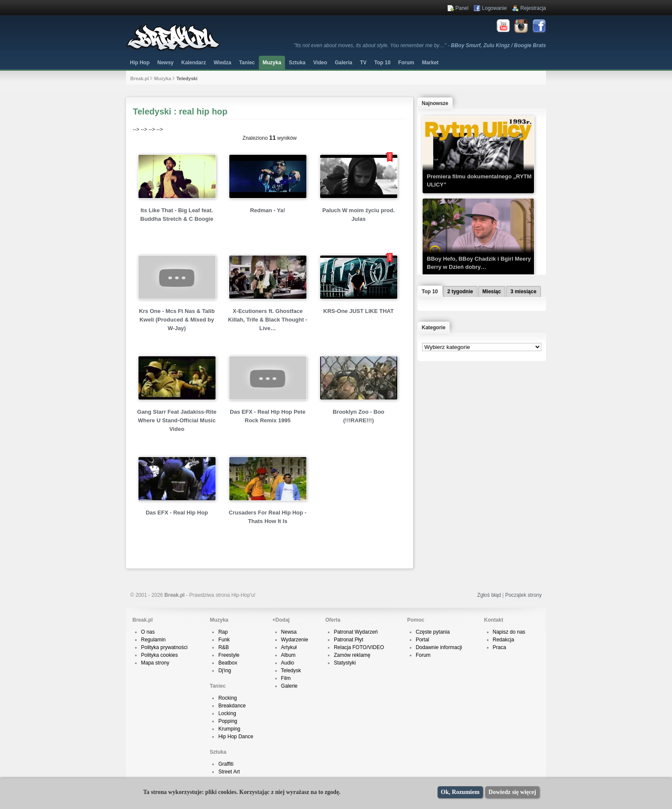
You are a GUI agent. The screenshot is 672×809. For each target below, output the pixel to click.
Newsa (289, 632)
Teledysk (291, 671)
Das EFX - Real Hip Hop (177, 512)
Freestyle (228, 655)
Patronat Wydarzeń (356, 632)
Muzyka (272, 63)
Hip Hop (140, 63)
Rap (223, 632)
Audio (287, 663)
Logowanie (494, 8)
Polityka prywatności (164, 647)
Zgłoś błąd (489, 595)
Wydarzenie (294, 640)
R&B (223, 647)
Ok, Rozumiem (460, 792)
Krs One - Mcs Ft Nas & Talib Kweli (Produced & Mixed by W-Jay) (177, 319)
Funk (224, 640)
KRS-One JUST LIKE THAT (358, 311)
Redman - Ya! (267, 210)
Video (320, 63)
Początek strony (523, 595)
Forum (423, 655)
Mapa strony (155, 663)
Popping (227, 721)
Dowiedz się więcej (512, 792)
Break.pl (139, 78)
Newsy (165, 63)
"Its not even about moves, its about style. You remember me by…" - (420, 45)
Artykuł (289, 647)
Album (288, 655)
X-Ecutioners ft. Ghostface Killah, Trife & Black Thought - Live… (267, 319)
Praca (499, 647)
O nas (148, 632)
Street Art (229, 772)
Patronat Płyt (348, 640)
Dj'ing (224, 671)
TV (363, 63)
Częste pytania (433, 632)
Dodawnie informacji (439, 647)
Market (430, 63)
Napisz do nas (509, 632)
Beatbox (227, 663)
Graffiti (225, 764)
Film (286, 678)
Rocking (227, 698)
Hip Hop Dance (235, 737)
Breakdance (232, 706)
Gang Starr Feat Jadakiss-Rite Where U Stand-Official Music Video (176, 420)
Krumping (229, 729)
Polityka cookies (159, 655)
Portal (422, 640)
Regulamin (153, 640)
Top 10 (382, 63)
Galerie (289, 686)
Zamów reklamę (352, 655)
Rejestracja (533, 8)
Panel (462, 8)
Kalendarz (193, 63)
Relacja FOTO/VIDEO (359, 647)
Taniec (247, 63)
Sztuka (297, 63)
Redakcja (503, 640)
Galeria (343, 63)
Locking (227, 713)
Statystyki (345, 663)
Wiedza (222, 63)
